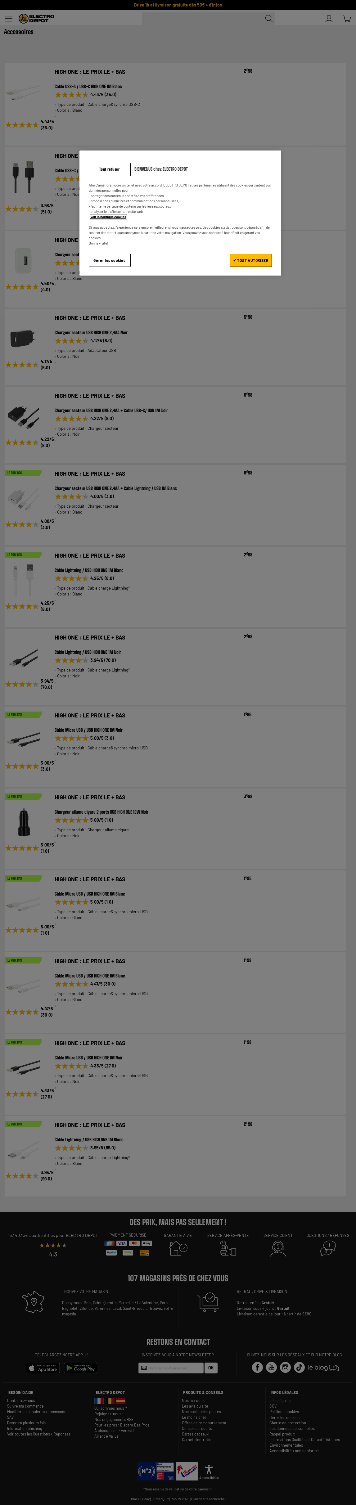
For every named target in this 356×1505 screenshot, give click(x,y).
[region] (180, 213)
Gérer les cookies (109, 260)
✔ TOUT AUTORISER (250, 260)
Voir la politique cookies (108, 217)
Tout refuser (109, 169)
